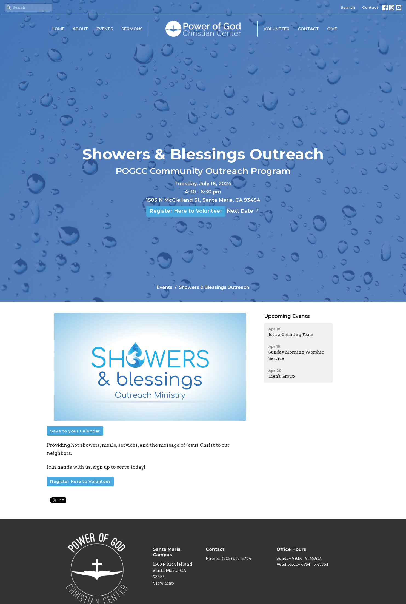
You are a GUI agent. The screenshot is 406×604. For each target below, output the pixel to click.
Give (332, 28)
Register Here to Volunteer (186, 211)
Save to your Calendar (75, 431)
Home (58, 28)
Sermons (132, 28)
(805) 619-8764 (236, 558)
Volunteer (277, 28)
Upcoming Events (287, 316)
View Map (163, 583)
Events (104, 28)
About (80, 28)
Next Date (243, 210)
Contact (370, 7)
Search (348, 7)
